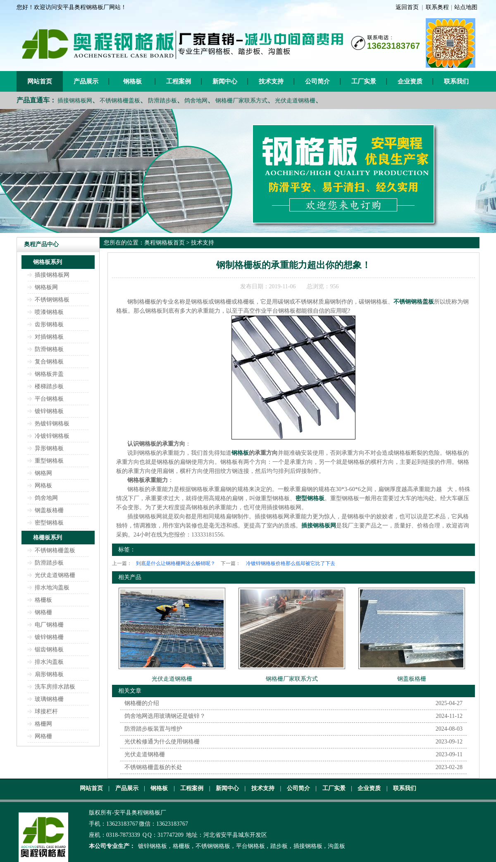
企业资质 (410, 81)
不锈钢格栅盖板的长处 (153, 767)
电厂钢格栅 (49, 625)
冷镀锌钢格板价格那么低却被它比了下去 (290, 563)
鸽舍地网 (195, 100)
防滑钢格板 (49, 349)
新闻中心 (224, 81)
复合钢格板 (49, 362)
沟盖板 (336, 846)
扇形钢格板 (49, 674)
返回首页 (407, 7)
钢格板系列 (47, 262)
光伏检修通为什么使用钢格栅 (162, 742)
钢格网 (43, 473)
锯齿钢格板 (49, 649)
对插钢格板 (49, 337)
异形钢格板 (49, 448)
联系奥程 (437, 7)
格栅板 (43, 600)
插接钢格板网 (74, 100)
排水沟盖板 (49, 662)
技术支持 (271, 81)
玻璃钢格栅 (49, 699)
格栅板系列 (47, 537)
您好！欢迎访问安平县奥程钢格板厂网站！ (71, 7)
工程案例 (178, 81)
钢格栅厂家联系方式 (241, 100)
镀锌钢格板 (49, 411)
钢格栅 (43, 612)
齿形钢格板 (49, 324)
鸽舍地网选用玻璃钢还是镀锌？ (164, 716)
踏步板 (279, 846)
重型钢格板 (49, 461)
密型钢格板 (49, 523)
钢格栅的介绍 (141, 703)
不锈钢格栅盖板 (120, 100)
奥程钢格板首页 (164, 243)
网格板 (43, 485)
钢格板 (132, 81)
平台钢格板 (49, 399)
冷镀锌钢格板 (52, 436)
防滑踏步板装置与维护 (153, 729)
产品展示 (86, 81)
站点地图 (465, 7)
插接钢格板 (307, 846)
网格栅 (43, 736)
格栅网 (43, 724)
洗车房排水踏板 (55, 687)
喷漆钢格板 (49, 312)
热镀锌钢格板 (52, 423)
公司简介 (317, 81)
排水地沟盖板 (52, 587)
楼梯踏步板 (49, 386)
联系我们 (456, 81)
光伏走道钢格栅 (295, 100)
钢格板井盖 (49, 374)
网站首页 (39, 81)
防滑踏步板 (162, 100)
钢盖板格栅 (49, 510)
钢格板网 (46, 287)
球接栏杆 (46, 711)
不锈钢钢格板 (52, 300)
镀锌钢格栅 (49, 637)
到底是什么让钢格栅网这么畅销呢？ (175, 563)
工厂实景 (363, 81)
